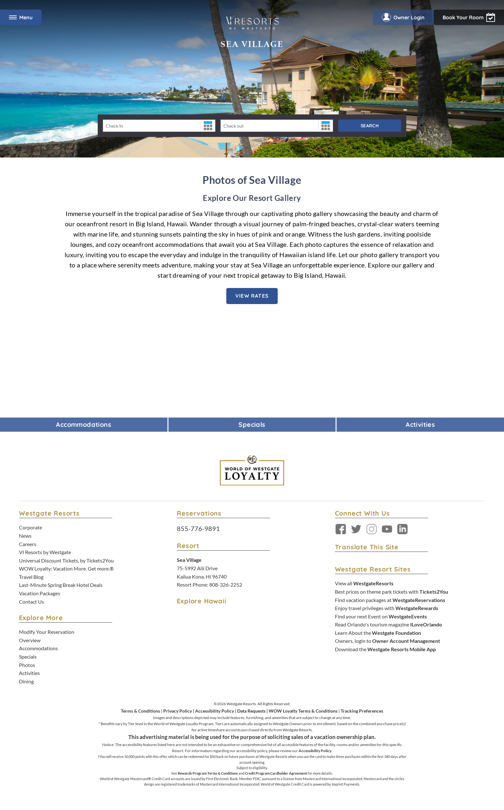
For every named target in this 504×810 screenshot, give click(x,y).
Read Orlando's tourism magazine (388, 624)
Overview (29, 640)
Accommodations (38, 648)
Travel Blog (31, 577)
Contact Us (31, 601)
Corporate (30, 527)
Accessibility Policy (214, 711)
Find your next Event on (381, 616)
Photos (27, 665)
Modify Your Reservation (46, 632)
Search (370, 126)
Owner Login (403, 17)
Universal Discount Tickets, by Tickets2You (66, 560)
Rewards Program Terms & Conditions (208, 773)
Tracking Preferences (362, 711)
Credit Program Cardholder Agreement (276, 773)
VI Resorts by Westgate (45, 552)
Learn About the (378, 633)
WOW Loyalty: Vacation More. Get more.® (66, 568)
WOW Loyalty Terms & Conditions (303, 711)
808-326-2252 (225, 584)
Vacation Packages (39, 593)
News (25, 536)
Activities (29, 673)
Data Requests (251, 711)
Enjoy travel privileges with (386, 608)
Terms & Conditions (140, 711)
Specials (28, 656)
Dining (26, 681)
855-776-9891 (198, 528)
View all (364, 583)
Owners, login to (387, 641)
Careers (27, 544)
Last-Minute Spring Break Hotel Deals (61, 585)
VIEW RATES (252, 295)
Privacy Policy (177, 711)
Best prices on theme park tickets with (391, 592)
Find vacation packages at (390, 600)
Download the (385, 649)
